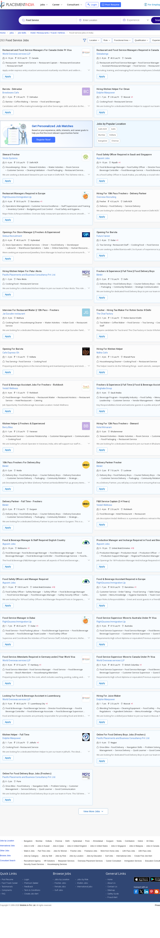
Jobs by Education (94, 851)
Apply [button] (8, 76)
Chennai (115, 140)
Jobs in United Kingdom (77, 841)
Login (92, 4)
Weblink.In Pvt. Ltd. (28, 900)
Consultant (74, 4)
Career (57, 4)
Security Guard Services (34, 859)
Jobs (44, 4)
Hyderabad (77, 836)
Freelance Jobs (90, 846)
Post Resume (110, 4)
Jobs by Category (31, 851)
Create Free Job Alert (143, 851)
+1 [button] (132, 97)
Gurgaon (110, 836)
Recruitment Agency (32, 856)
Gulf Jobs (109, 851)
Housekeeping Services (57, 859)
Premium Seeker (31, 878)
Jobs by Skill (47, 851)
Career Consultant (113, 856)
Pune (87, 836)
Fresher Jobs (75, 846)
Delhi (113, 129)
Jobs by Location (76, 851)
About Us (111, 878)
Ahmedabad (98, 836)
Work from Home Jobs (109, 846)
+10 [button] (132, 545)
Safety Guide (113, 889)
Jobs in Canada (152, 841)
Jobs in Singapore (118, 841)
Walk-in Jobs (29, 846)
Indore (140, 836)
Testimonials (7, 881)
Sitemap (111, 885)
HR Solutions (49, 856)
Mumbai (101, 134)
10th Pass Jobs (144, 846)
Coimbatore (129, 836)
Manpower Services (66, 856)
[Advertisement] (79, 819)
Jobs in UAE (29, 841)
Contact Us (112, 881)
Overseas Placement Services (90, 856)
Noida (119, 836)
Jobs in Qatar (58, 841)
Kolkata (112, 134)
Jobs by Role (60, 851)
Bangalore (102, 140)
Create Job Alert (31, 889)
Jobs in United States (99, 841)
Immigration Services (133, 856)
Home (109, 874)
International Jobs (123, 851)
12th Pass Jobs (128, 846)
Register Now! (43, 139)
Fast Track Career (10, 878)
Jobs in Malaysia (136, 841)
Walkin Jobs (82, 878)
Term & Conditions (32, 885)
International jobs (84, 881)
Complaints (7, 885)
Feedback (28, 881)
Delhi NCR (102, 129)
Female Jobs (60, 881)
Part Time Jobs (44, 846)
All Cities (150, 836)
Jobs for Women (60, 846)
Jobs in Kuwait (43, 841)
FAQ (3, 889)
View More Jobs (92, 806)
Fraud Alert (112, 892)
